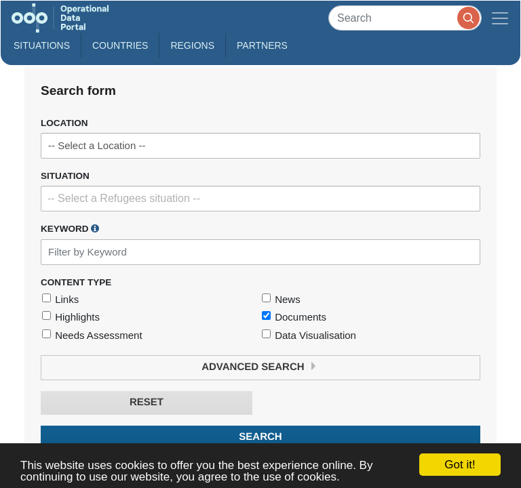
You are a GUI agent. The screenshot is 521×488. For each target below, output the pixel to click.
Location (64, 123)
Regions (192, 45)
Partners (262, 45)
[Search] (405, 17)
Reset (146, 402)
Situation (65, 176)
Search (260, 437)
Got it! (459, 464)
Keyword (70, 228)
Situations (42, 45)
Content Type (76, 282)
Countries (120, 45)
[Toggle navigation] (500, 18)
